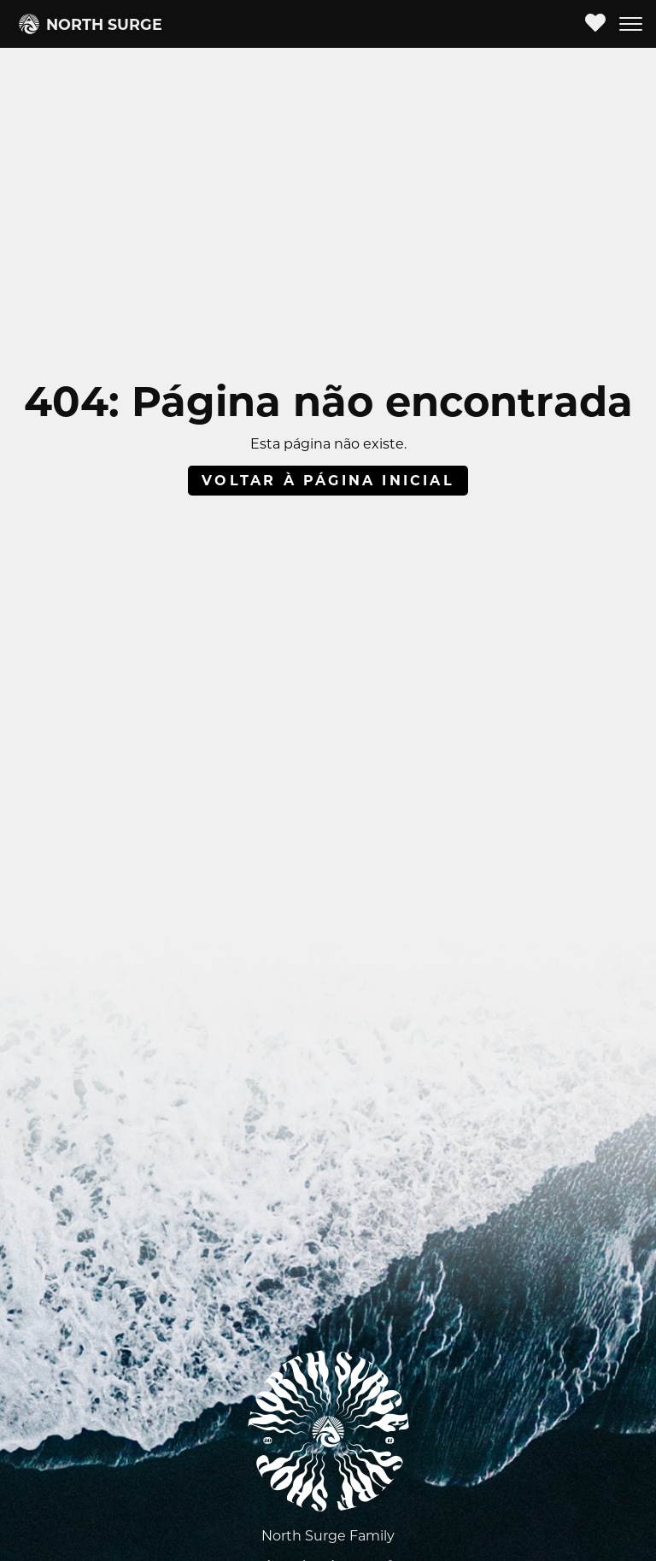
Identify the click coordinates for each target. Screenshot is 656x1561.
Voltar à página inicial (328, 480)
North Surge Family (328, 1536)
